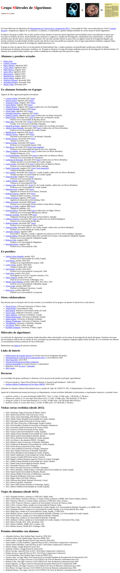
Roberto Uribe (11, 240)
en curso (22, 366)
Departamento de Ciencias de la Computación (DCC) (50, 28)
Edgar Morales (9, 65)
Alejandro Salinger (13, 232)
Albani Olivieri (11, 107)
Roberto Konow (12, 139)
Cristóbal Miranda (12, 109)
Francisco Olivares (11, 80)
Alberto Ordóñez (12, 151)
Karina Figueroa (12, 211)
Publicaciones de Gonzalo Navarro (19, 356)
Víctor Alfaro (9, 68)
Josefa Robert (11, 105)
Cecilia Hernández (13, 156)
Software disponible (13, 364)
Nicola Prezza (11, 306)
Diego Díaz (10, 122)
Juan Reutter (10, 311)
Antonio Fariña (11, 227)
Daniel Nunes (11, 117)
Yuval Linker (10, 111)
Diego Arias (8, 61)
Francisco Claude (12, 206)
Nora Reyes (10, 147)
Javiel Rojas (10, 261)
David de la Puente (13, 126)
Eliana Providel (11, 177)
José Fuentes (10, 269)
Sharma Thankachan (13, 321)
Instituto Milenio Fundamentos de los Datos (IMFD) (25, 384)
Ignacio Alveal (11, 101)
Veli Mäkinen (11, 323)
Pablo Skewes (9, 70)
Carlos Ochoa (11, 265)
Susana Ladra (11, 185)
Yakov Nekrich (11, 278)
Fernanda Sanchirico (13, 113)
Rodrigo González (12, 215)
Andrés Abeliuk (11, 181)
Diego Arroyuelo (12, 202)
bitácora (17, 346)
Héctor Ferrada (11, 143)
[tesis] (32, 98)
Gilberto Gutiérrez (12, 219)
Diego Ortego (9, 78)
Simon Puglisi (11, 319)
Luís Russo (10, 325)
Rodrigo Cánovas (12, 194)
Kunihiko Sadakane (13, 327)
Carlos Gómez (11, 164)
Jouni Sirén (10, 273)
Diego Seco (10, 290)
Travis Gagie (10, 286)
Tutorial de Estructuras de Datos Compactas (22, 362)
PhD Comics (10, 368)
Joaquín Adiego (11, 236)
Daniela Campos (12, 115)
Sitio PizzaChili (11, 360)
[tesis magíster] (38, 147)
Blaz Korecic (8, 74)
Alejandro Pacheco (11, 82)
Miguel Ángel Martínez (14, 282)
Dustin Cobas (9, 84)
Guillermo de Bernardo (14, 160)
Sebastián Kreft (11, 189)
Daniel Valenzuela (12, 168)
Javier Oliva (8, 72)
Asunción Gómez (12, 103)
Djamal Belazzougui (13, 317)
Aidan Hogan (11, 308)
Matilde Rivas (9, 76)
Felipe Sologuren (12, 198)
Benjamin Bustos (12, 244)
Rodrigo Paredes (12, 223)
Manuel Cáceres (12, 134)
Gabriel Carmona (10, 63)
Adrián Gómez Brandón (15, 128)
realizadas (31, 366)
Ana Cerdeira (11, 172)
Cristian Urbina (11, 98)
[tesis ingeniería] (42, 168)
